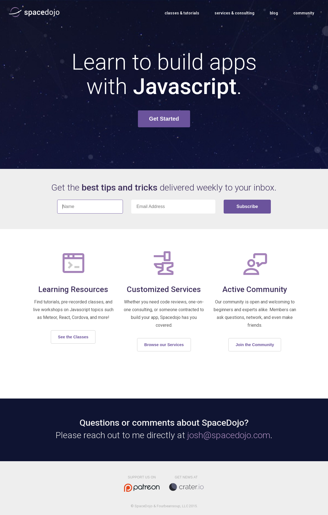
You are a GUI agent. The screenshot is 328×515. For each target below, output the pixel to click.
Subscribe (247, 206)
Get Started (164, 119)
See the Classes (73, 337)
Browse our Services (164, 345)
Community (303, 13)
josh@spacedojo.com (228, 435)
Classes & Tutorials (182, 13)
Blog (274, 13)
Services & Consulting (234, 13)
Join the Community (255, 345)
